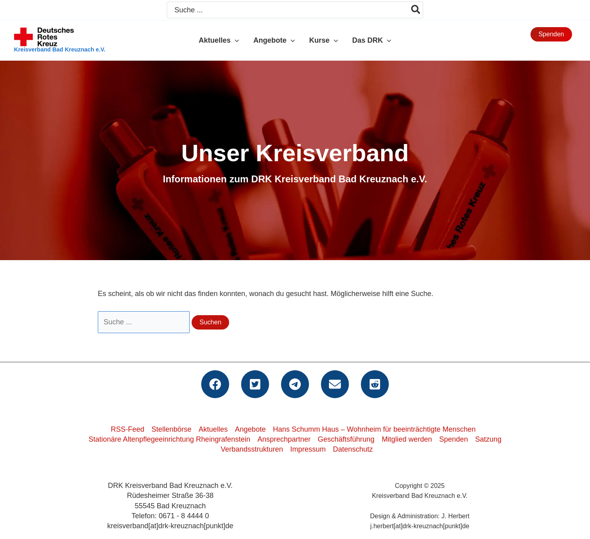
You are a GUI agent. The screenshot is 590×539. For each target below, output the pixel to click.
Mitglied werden (407, 439)
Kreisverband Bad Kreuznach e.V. (59, 49)
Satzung (488, 439)
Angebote (250, 429)
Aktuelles (213, 429)
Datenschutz (353, 449)
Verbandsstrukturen (252, 449)
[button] (551, 34)
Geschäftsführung (346, 439)
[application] (235, 40)
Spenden (453, 439)
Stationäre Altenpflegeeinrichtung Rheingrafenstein (169, 439)
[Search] (416, 10)
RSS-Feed (127, 429)
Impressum (308, 449)
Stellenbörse (171, 429)
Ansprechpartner (284, 439)
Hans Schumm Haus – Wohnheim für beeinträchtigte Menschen (374, 429)
